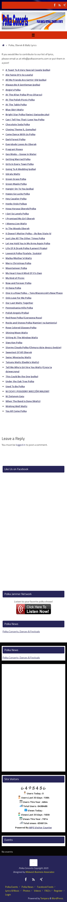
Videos (37, 890)
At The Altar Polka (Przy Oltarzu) (24, 95)
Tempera (44, 898)
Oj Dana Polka (13, 288)
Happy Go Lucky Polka (18, 194)
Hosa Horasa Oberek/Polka (21, 208)
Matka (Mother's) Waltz (19, 258)
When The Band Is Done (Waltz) (23, 401)
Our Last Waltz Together (19, 303)
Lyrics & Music (12, 890)
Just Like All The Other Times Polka (25, 238)
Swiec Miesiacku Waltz (18, 357)
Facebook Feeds (45, 887)
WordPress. (58, 898)
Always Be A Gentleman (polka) (23, 85)
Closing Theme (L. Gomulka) (21, 129)
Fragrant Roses (14, 149)
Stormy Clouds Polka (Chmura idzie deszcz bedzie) (33, 347)
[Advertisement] (33, 453)
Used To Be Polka (15, 386)
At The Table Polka (16, 104)
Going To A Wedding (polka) (21, 169)
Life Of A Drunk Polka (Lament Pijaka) (26, 248)
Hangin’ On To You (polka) (20, 189)
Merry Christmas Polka (18, 263)
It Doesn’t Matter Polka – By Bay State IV (28, 233)
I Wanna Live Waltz (16, 223)
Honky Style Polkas (16, 204)
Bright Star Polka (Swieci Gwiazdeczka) (27, 114)
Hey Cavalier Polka (16, 199)
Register (58, 890)
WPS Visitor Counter (40, 827)
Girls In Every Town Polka (20, 164)
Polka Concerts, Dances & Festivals (21, 631)
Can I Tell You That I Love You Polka (25, 119)
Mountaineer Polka (16, 268)
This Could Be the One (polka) (22, 376)
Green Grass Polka (16, 179)
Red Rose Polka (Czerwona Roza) (24, 318)
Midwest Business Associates (39, 872)
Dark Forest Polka (15, 139)
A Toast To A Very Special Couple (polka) (28, 70)
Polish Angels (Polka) (17, 313)
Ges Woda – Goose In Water (21, 154)
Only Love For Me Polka (18, 298)
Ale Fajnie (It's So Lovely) (19, 75)
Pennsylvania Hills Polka (19, 308)
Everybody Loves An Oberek (21, 144)
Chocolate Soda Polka (18, 124)
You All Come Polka (16, 411)
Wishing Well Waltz (16, 406)
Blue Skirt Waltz (15, 110)
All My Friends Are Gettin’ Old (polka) (26, 80)
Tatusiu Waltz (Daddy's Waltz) (22, 362)
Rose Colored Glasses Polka (21, 327)
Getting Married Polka (18, 159)
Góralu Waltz (13, 174)
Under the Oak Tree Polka (20, 381)
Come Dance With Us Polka (20, 134)
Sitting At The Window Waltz (22, 337)
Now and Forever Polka (18, 283)
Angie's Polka (13, 90)
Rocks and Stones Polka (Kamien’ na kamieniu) (31, 323)
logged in (20, 445)
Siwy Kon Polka (14, 342)
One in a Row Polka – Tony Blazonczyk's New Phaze (34, 293)
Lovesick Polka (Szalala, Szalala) (23, 253)
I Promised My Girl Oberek (20, 218)
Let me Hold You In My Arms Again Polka (28, 243)
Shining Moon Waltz (17, 333)
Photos (26, 890)
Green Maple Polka (16, 184)
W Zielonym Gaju (15, 396)
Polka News (27, 887)
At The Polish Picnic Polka (20, 100)
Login (8, 894)
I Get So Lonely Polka (17, 214)
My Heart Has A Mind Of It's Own (24, 273)
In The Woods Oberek (17, 228)
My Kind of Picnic (15, 278)
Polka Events (11, 887)
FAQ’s (47, 890)
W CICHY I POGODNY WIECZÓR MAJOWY (27, 391)
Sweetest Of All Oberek (19, 352)
